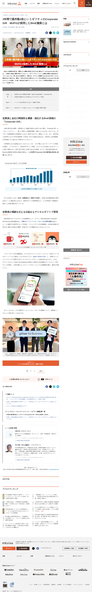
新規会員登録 (76, 157)
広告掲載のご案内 (83, 548)
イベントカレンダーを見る (76, 289)
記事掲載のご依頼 (69, 548)
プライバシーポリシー (78, 584)
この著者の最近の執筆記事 (22, 440)
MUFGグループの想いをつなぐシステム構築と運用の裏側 (30, 107)
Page (8, 102)
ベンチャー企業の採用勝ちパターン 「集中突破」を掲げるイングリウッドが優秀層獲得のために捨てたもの (46, 523)
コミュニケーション (19, 32)
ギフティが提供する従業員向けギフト (16, 406)
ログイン (76, 162)
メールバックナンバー (76, 153)
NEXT (42, 371)
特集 (26, 3)
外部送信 (87, 584)
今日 (70, 70)
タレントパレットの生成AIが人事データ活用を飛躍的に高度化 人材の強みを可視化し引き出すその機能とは (16, 525)
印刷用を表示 (7, 386)
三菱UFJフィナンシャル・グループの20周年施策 (36, 221)
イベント (57, 3)
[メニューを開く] (3, 3)
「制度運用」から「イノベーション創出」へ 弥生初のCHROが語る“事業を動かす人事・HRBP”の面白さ (46, 496)
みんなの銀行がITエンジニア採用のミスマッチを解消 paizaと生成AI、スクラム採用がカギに (46, 509)
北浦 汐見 (20, 27)
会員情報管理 (46, 584)
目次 (43, 89)
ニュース (32, 3)
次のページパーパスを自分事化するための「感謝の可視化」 (30, 363)
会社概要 (59, 584)
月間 (83, 70)
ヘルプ (30, 584)
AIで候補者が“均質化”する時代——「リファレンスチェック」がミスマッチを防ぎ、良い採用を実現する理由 (17, 496)
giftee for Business (42, 353)
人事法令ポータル (47, 3)
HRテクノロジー (66, 3)
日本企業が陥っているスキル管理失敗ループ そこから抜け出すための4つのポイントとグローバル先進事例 (17, 511)
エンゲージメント (7, 32)
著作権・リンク (37, 584)
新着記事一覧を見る (76, 250)
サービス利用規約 (67, 584)
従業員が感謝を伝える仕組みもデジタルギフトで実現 (29, 97)
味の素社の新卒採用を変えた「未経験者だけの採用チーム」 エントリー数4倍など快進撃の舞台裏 (17, 518)
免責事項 (53, 584)
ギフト (34, 32)
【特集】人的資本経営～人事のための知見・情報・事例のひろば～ (81, 31)
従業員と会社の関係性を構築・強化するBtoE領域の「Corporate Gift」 (34, 94)
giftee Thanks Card (39, 256)
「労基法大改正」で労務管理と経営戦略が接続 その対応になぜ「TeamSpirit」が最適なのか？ (17, 503)
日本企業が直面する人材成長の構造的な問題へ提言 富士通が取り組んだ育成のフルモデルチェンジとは (46, 516)
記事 (38, 3)
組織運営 (28, 32)
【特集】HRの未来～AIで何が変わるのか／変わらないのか (81, 23)
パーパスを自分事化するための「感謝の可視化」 (28, 102)
